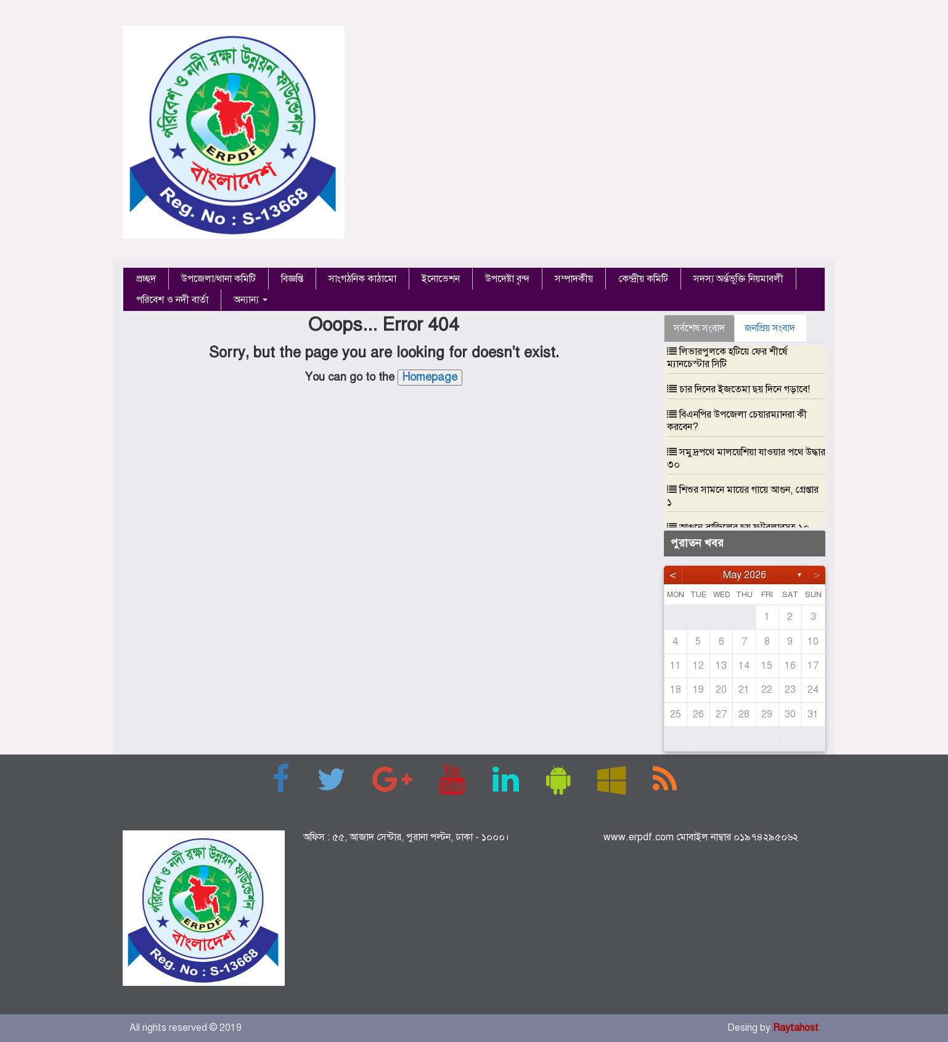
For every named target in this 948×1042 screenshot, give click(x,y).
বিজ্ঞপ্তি (292, 279)
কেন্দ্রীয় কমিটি (643, 279)
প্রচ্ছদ (146, 279)
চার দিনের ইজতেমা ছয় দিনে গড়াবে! (744, 389)
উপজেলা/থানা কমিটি (218, 279)
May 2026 (744, 575)
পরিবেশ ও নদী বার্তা (172, 300)
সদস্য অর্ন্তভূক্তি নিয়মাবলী (738, 279)
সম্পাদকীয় (574, 279)
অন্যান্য (251, 300)
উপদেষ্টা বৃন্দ (507, 279)
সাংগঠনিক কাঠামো (362, 279)
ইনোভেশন (441, 279)
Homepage (429, 377)
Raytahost (796, 1028)
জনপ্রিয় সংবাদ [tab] (770, 328)
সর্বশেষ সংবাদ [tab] (699, 328)
